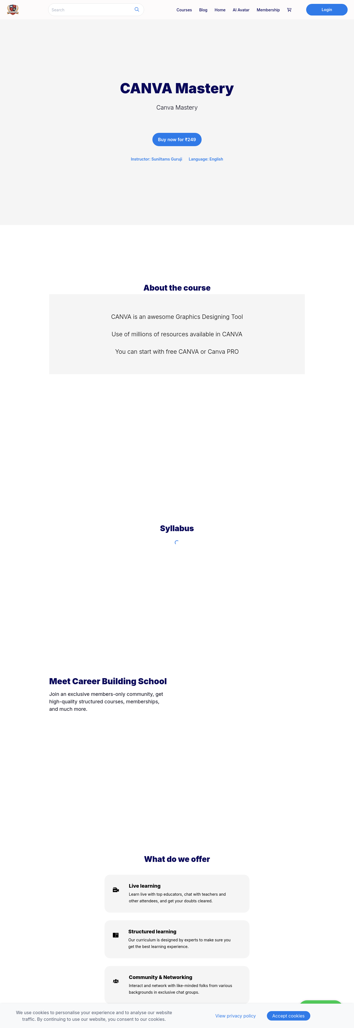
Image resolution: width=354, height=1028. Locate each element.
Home (220, 9)
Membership (268, 9)
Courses (184, 9)
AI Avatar (241, 9)
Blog (203, 9)
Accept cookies (288, 1016)
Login (327, 9)
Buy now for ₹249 (177, 139)
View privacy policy (235, 1016)
